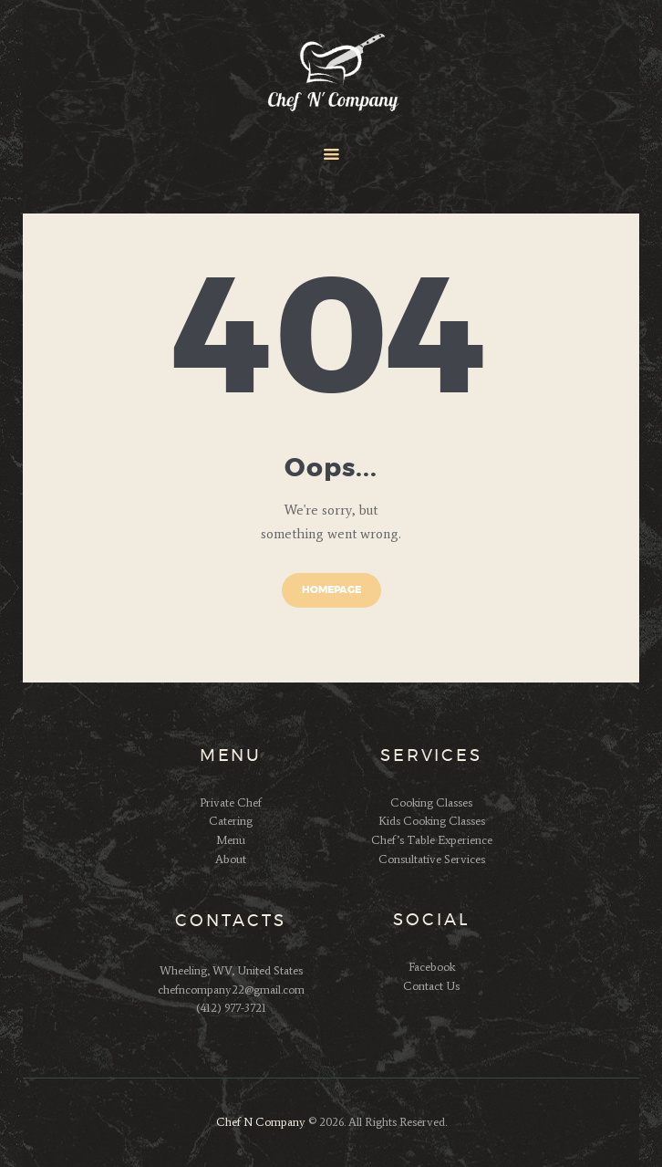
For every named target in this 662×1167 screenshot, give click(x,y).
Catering (231, 821)
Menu (230, 840)
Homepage (331, 590)
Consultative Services (431, 859)
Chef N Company (260, 1122)
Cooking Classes (431, 802)
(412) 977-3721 (231, 1008)
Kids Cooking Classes (431, 821)
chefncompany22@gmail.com (231, 989)
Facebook (432, 967)
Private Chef (231, 802)
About (230, 859)
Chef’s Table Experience (431, 840)
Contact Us (431, 986)
